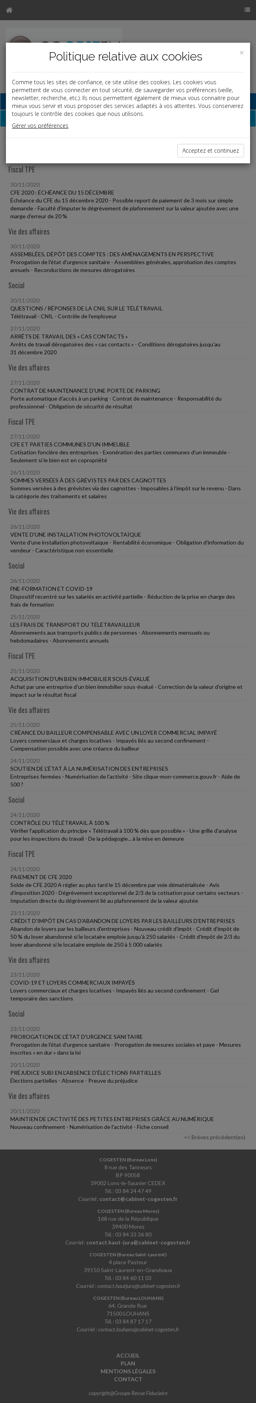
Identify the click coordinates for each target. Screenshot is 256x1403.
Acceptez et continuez (210, 150)
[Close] (241, 53)
